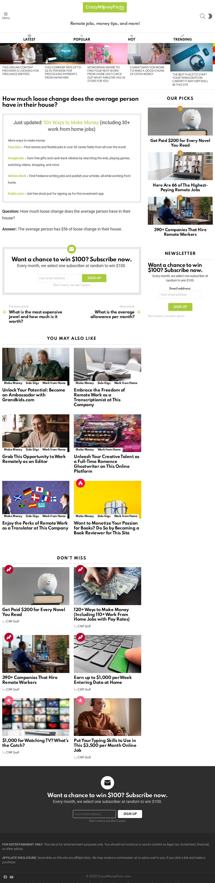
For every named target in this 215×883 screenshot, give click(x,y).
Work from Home (54, 383)
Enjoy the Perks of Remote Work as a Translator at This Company (35, 526)
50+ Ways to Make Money (71, 122)
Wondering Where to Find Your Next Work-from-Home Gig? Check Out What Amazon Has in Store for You (106, 74)
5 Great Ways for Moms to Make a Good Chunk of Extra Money (147, 71)
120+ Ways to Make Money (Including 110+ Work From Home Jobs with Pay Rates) (102, 615)
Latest (29, 37)
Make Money (13, 383)
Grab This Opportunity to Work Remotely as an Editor (34, 459)
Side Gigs (32, 383)
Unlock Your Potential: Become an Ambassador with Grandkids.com (33, 395)
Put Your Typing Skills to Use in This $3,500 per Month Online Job (105, 746)
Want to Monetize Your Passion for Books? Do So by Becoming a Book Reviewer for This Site (106, 528)
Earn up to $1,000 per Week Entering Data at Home (103, 680)
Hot (131, 37)
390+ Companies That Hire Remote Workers (29, 680)
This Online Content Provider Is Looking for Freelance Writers (20, 71)
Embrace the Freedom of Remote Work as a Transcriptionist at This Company (99, 397)
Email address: (180, 288)
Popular (81, 37)
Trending (182, 37)
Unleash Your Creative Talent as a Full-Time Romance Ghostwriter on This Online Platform (106, 464)
